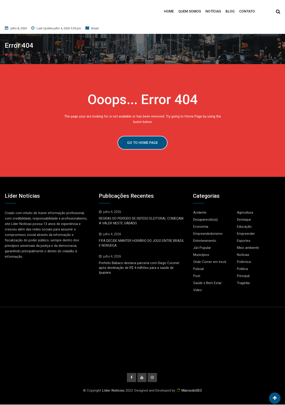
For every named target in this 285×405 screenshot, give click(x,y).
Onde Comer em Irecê (209, 262)
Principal (243, 276)
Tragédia (243, 283)
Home (169, 11)
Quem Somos (189, 11)
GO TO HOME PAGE (142, 143)
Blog (230, 11)
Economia (200, 227)
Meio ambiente (248, 248)
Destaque (244, 220)
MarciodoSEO (191, 391)
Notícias (213, 11)
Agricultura (245, 212)
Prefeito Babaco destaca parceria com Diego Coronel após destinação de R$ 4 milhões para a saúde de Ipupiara (139, 268)
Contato (247, 11)
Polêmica (244, 262)
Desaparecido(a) (205, 220)
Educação (244, 227)
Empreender (246, 234)
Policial (198, 269)
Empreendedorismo (208, 234)
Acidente (199, 212)
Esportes (243, 241)
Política (242, 269)
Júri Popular (202, 248)
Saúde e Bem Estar (207, 283)
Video (197, 290)
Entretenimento (204, 241)
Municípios (201, 255)
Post (196, 276)
